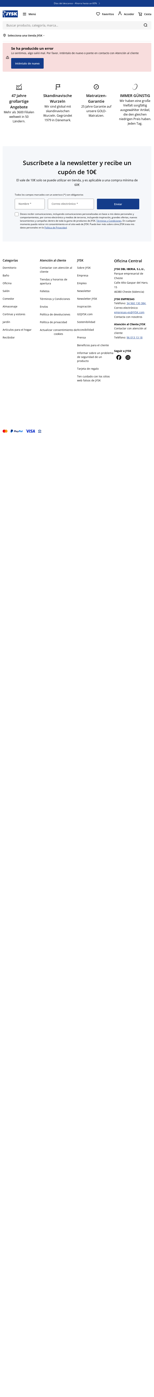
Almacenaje (10, 306)
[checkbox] (17, 214)
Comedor (8, 298)
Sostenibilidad (86, 322)
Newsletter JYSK (87, 298)
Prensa (81, 337)
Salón (6, 291)
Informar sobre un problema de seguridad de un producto (95, 357)
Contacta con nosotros (128, 317)
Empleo (82, 283)
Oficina (7, 283)
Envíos (44, 306)
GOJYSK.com (85, 314)
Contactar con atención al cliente (56, 269)
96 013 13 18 (134, 337)
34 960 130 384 (136, 303)
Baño (6, 275)
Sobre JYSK (84, 267)
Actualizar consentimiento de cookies (58, 332)
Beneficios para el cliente (93, 345)
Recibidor (9, 337)
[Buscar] (145, 25)
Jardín (6, 322)
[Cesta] (144, 14)
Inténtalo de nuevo (27, 63)
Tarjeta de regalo (88, 368)
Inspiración (84, 306)
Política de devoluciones (55, 314)
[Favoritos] (105, 14)
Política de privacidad (53, 322)
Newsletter (84, 291)
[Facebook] (118, 357)
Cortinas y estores (14, 314)
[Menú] (29, 14)
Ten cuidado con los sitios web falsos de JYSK (93, 378)
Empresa (82, 275)
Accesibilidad (85, 329)
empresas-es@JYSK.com (129, 312)
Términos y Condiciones (108, 220)
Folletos (45, 291)
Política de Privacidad (55, 227)
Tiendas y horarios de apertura (53, 281)
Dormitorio (9, 267)
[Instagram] (127, 357)
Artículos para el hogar (17, 329)
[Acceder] (126, 14)
